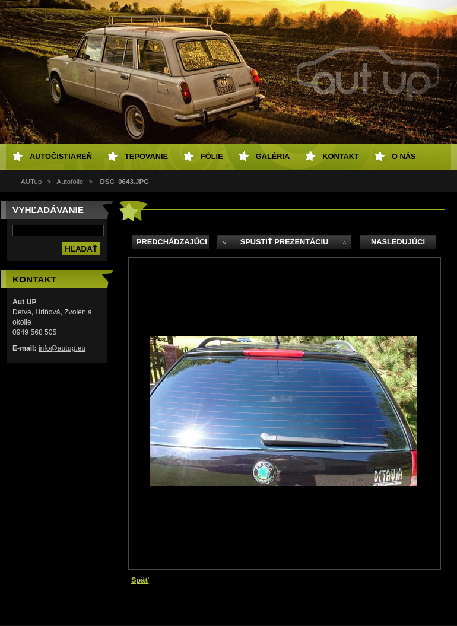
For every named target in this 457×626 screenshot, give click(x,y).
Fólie (212, 156)
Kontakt (340, 156)
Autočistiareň (61, 156)
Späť (140, 580)
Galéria (273, 156)
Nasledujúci (398, 241)
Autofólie (70, 181)
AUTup (31, 181)
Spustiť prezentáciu (284, 241)
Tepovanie (146, 156)
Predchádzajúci (172, 241)
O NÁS (404, 156)
